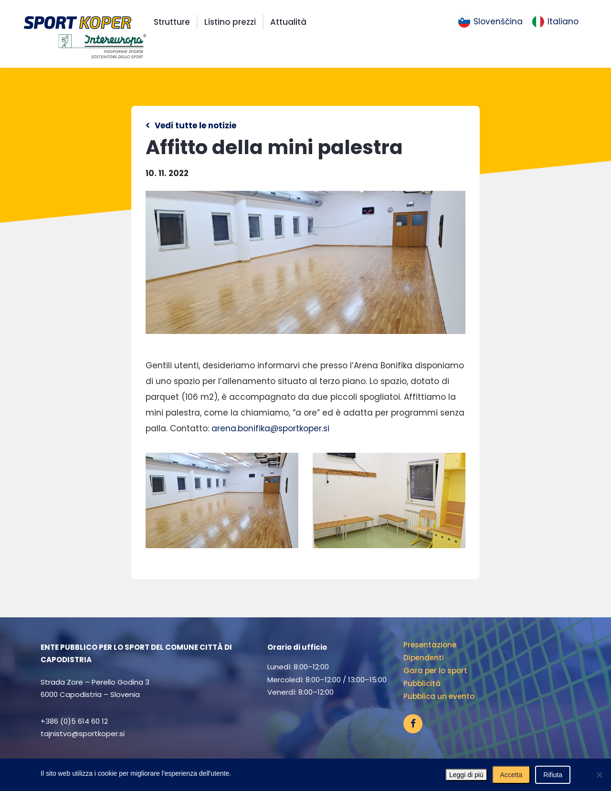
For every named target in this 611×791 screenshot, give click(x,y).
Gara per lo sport (435, 671)
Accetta (511, 775)
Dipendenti (423, 658)
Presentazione (429, 645)
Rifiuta (552, 775)
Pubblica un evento (438, 696)
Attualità (288, 22)
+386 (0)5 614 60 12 (74, 721)
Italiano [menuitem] (563, 21)
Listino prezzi (230, 22)
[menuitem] (490, 22)
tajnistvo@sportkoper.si (83, 734)
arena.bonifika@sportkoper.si (270, 428)
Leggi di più (466, 775)
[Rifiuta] (599, 775)
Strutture (172, 22)
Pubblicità (422, 683)
